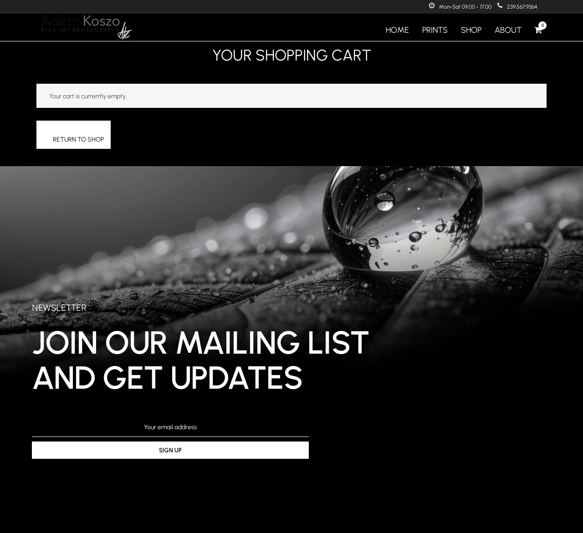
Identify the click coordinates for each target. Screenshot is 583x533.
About (508, 30)
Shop (471, 30)
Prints (435, 30)
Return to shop (78, 139)
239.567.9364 (517, 7)
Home (397, 30)
